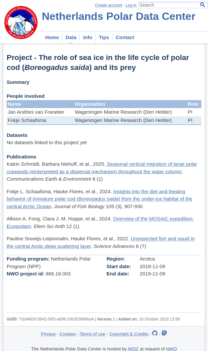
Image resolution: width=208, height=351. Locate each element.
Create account (108, 5)
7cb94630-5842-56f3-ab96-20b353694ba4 (56, 319)
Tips (104, 37)
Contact (125, 37)
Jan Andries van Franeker (36, 112)
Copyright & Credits (128, 333)
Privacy (48, 333)
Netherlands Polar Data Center (118, 16)
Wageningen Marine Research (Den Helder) (123, 112)
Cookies (67, 333)
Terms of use (92, 333)
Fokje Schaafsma (27, 120)
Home (52, 37)
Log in (131, 5)
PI (190, 112)
